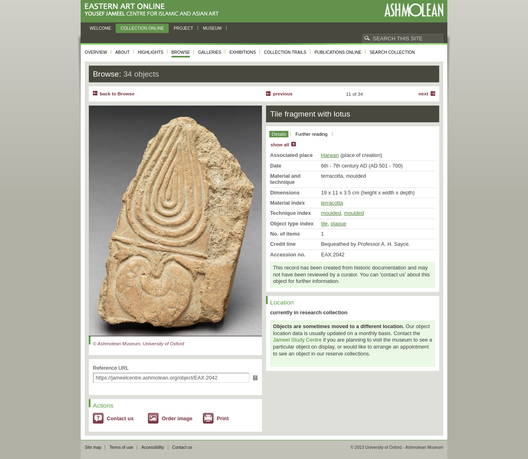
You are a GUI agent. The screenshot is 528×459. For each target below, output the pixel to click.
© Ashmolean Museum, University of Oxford (138, 343)
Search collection (392, 52)
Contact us (120, 418)
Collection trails (285, 52)
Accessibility (152, 447)
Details (279, 134)
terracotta (332, 203)
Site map (93, 447)
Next (423, 93)
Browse (181, 52)
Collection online (142, 28)
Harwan (330, 155)
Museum (212, 28)
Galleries (209, 52)
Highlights (150, 52)
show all (280, 144)
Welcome (100, 28)
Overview (96, 52)
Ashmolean (413, 10)
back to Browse (117, 93)
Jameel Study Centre (297, 340)
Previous (283, 93)
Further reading (311, 134)
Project (183, 28)
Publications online (338, 52)
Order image (177, 418)
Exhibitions (242, 52)
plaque (338, 224)
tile (324, 224)
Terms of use (121, 447)
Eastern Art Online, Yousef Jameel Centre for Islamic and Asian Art (154, 10)
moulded (331, 213)
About (122, 52)
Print (223, 418)
